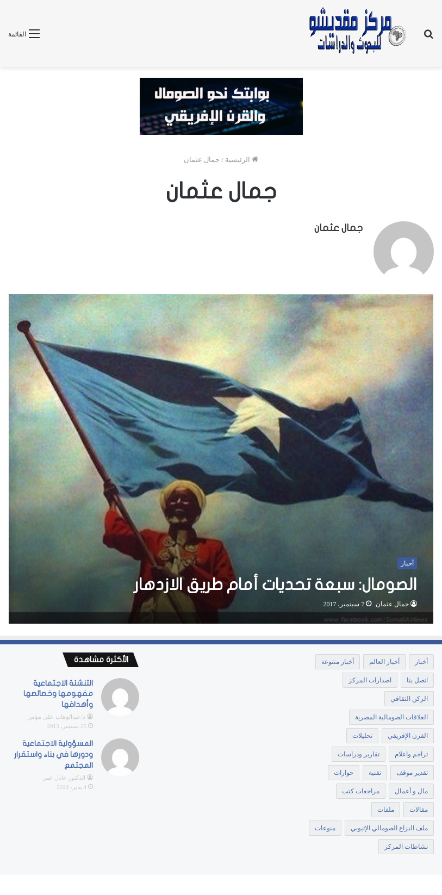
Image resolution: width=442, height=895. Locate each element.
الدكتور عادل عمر (64, 776)
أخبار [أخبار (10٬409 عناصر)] (421, 659)
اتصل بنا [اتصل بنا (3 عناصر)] (417, 678)
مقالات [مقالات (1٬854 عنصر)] (418, 807)
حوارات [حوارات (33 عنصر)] (343, 770)
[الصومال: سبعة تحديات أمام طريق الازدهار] (221, 457)
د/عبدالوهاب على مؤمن (56, 715)
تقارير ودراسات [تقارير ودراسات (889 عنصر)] (358, 752)
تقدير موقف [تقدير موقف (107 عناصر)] (412, 770)
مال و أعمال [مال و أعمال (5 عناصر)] (411, 789)
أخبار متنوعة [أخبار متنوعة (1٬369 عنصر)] (337, 659)
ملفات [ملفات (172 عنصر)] (385, 807)
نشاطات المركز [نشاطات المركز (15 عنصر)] (406, 844)
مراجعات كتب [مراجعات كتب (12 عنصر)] (360, 789)
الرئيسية (241, 160)
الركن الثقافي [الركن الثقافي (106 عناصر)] (409, 696)
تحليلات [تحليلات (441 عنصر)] (362, 733)
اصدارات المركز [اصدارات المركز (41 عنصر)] (369, 678)
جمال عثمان (338, 228)
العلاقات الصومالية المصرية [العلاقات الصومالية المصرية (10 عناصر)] (391, 715)
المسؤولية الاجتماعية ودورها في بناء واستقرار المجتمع (53, 752)
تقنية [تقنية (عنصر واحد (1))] (375, 770)
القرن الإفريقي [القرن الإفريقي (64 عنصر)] (408, 733)
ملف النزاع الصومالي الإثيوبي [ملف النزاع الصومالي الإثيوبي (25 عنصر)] (389, 826)
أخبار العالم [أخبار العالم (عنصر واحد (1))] (384, 659)
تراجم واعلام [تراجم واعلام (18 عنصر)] (411, 752)
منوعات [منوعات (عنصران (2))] (325, 826)
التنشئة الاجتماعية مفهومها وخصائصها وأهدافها (58, 691)
